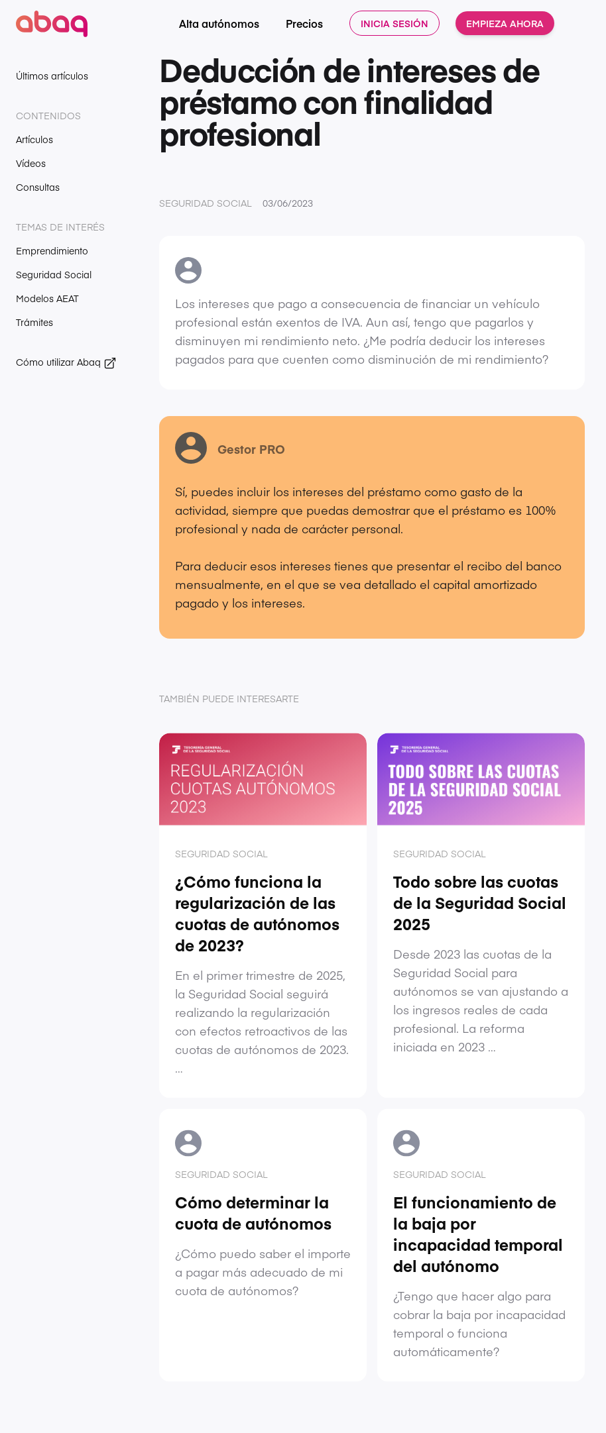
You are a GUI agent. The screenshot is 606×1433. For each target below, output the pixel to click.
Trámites (34, 322)
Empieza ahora (505, 23)
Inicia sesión (394, 23)
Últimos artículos (52, 75)
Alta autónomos (219, 23)
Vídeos (31, 163)
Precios (304, 23)
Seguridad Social (53, 274)
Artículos (34, 139)
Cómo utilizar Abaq (66, 362)
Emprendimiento (52, 250)
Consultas (38, 186)
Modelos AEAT (47, 298)
